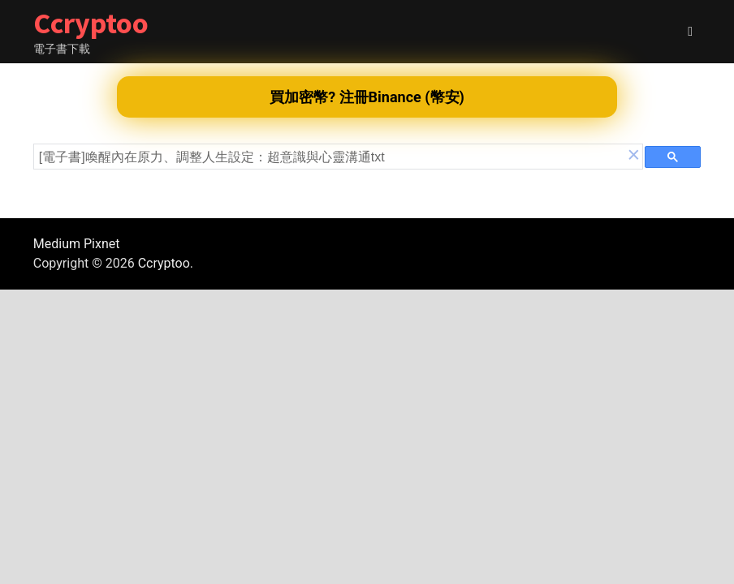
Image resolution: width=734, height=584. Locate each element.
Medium (56, 243)
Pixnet (101, 243)
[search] (332, 157)
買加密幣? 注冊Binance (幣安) (367, 96)
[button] (633, 156)
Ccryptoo (91, 23)
